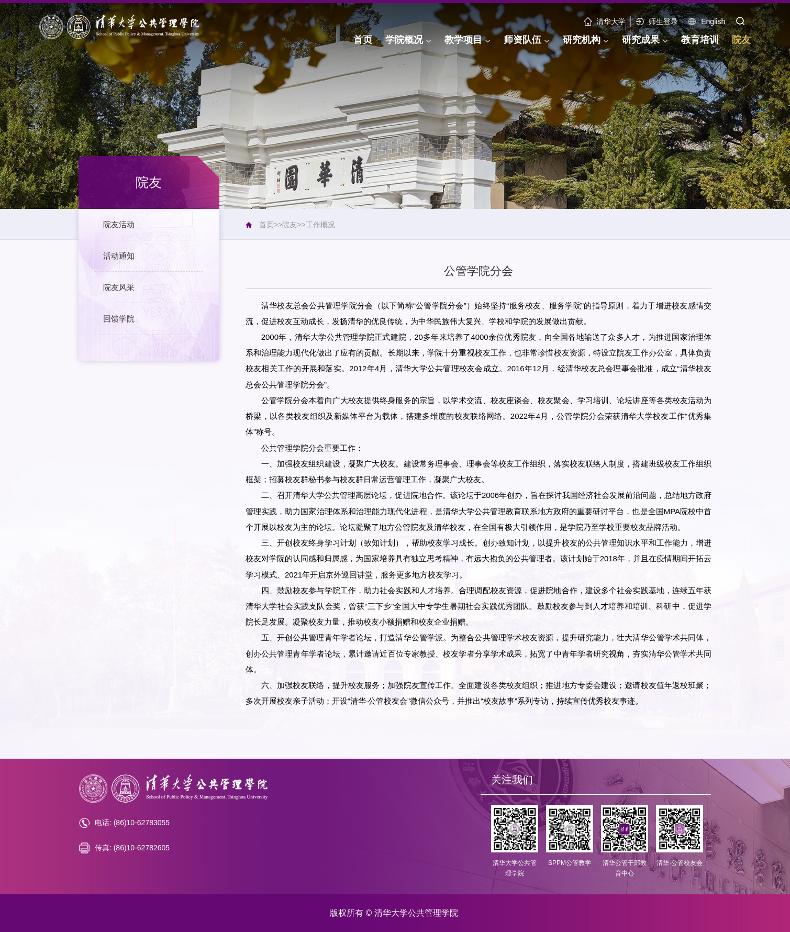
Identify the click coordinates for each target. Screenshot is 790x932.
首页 (266, 224)
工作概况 (320, 224)
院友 (289, 224)
